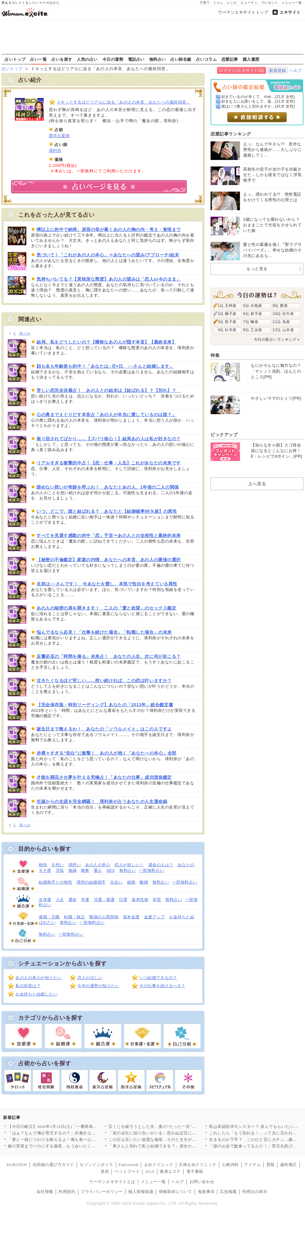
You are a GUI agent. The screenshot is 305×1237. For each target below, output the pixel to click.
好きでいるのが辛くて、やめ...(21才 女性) (258, 97)
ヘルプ (295, 70)
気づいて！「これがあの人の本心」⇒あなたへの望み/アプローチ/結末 (108, 254)
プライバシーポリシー (102, 1191)
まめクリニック (158, 1164)
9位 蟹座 (280, 306)
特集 (215, 355)
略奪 (85, 870)
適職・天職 (49, 917)
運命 (72, 899)
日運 (123, 899)
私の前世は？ (28, 985)
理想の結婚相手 (91, 882)
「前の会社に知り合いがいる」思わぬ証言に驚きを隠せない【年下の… (175, 1133)
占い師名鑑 (180, 59)
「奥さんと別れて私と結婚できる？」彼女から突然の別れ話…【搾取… (175, 1146)
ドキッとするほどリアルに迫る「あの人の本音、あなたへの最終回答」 (124, 102)
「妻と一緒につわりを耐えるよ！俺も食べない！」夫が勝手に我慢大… (75, 1139)
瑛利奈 (55, 150)
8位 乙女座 (252, 330)
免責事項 (206, 1191)
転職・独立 (74, 917)
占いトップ (15, 59)
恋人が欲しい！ (129, 864)
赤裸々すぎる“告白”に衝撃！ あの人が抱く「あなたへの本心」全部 (106, 753)
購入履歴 (251, 59)
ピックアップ (224, 434)
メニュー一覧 (291, 2)
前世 (157, 899)
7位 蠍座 (250, 322)
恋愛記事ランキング (231, 133)
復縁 (72, 870)
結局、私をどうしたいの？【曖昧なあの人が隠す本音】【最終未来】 (106, 341)
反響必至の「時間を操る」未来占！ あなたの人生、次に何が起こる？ (109, 656)
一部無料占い (151, 870)
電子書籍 (194, 1171)
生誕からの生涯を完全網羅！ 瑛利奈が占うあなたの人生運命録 (102, 801)
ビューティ (249, 2)
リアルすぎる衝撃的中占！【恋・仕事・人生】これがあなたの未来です (109, 462)
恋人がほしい (89, 977)
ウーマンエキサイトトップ (243, 12)
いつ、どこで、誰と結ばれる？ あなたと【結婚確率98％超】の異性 (107, 511)
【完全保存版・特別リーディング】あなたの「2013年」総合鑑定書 (105, 704)
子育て (205, 2)
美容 (105, 1171)
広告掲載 (228, 1191)
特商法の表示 (254, 1191)
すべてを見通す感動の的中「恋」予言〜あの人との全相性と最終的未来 (109, 535)
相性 (43, 864)
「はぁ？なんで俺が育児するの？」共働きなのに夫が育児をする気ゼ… (75, 1133)
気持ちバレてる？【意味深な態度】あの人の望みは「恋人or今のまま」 (109, 279)
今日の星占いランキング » (277, 339)
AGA (150, 1171)
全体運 (45, 899)
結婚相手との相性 (55, 882)
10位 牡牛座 (283, 314)
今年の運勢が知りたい (98, 985)
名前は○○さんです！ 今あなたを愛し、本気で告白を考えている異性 (107, 583)
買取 (270, 1164)
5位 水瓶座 (252, 306)
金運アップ (154, 917)
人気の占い (87, 59)
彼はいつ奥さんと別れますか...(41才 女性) (258, 106)
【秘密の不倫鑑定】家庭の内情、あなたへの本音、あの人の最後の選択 (109, 559)
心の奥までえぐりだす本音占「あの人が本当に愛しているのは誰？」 (106, 414)
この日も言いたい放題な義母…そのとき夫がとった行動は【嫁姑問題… (175, 1139)
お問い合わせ (202, 1181)
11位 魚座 (281, 322)
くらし (218, 2)
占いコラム (206, 59)
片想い (57, 864)
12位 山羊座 (283, 330)
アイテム (252, 1164)
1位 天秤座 (227, 306)
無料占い (157, 59)
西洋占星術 (59, 135)
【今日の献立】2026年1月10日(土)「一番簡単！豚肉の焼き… (65, 1126)
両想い (74, 864)
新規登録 (277, 70)
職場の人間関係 (104, 917)
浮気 (60, 870)
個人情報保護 (140, 1191)
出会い (116, 882)
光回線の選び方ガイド (53, 1164)
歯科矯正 (288, 1164)
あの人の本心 (97, 864)
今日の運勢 (113, 59)
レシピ (232, 2)
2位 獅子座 (227, 314)
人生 (60, 899)
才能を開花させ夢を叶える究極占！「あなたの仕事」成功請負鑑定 (104, 777)
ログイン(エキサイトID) (241, 70)
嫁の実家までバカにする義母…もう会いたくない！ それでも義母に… (73, 1146)
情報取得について (175, 1191)
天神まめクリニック (197, 1164)
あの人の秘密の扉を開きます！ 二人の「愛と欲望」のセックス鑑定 (106, 607)
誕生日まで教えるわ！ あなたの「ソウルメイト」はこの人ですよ (104, 728)
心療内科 (230, 1164)
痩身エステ (170, 1171)
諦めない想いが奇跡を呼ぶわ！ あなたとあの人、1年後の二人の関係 (108, 487)
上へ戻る (257, 483)
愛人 (98, 870)
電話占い (136, 59)
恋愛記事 (229, 59)
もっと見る (257, 268)
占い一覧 (38, 59)
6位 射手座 (252, 314)
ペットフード (127, 1171)
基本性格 (140, 899)
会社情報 (45, 1191)
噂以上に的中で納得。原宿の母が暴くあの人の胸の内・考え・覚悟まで (109, 229)
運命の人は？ (160, 864)
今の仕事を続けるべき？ (162, 985)
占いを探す (61, 59)
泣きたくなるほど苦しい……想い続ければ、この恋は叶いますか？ (104, 680)
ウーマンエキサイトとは (112, 1181)
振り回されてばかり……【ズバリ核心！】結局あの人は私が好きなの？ (109, 438)
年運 (85, 899)
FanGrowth (128, 1164)
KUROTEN (17, 1164)
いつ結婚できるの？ (158, 977)
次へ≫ (25, 333)
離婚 (144, 882)
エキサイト (290, 12)
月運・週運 (104, 899)
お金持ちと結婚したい (36, 994)
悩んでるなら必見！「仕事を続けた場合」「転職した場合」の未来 (104, 632)
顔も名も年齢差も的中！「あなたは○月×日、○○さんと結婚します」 (105, 366)
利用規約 (67, 1191)
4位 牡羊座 (227, 330)
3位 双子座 (227, 322)
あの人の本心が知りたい (38, 977)
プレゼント (269, 2)
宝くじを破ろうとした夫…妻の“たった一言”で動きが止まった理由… (173, 1126)
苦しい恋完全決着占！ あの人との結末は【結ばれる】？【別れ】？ (109, 390)
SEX (111, 870)
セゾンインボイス (96, 1164)
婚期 (131, 882)
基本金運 (131, 917)
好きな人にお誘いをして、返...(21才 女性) (258, 101)
